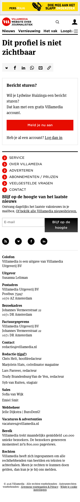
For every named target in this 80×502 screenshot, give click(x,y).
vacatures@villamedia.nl (20, 423)
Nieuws (8, 31)
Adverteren (21, 170)
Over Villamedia (25, 164)
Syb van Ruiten (13, 382)
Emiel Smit (10, 400)
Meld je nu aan (40, 125)
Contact (17, 190)
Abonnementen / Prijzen (33, 177)
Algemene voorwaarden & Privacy (39, 486)
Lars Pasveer (11, 370)
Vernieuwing (29, 31)
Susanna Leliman (15, 277)
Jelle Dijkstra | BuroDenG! (21, 412)
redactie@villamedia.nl (19, 347)
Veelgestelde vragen (31, 183)
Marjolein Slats (13, 364)
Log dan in (54, 137)
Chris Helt (9, 358)
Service (17, 158)
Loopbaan (70, 31)
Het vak (50, 31)
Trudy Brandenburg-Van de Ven (25, 376)
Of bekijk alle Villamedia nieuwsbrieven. (46, 211)
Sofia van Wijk (12, 394)
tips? (21, 354)
